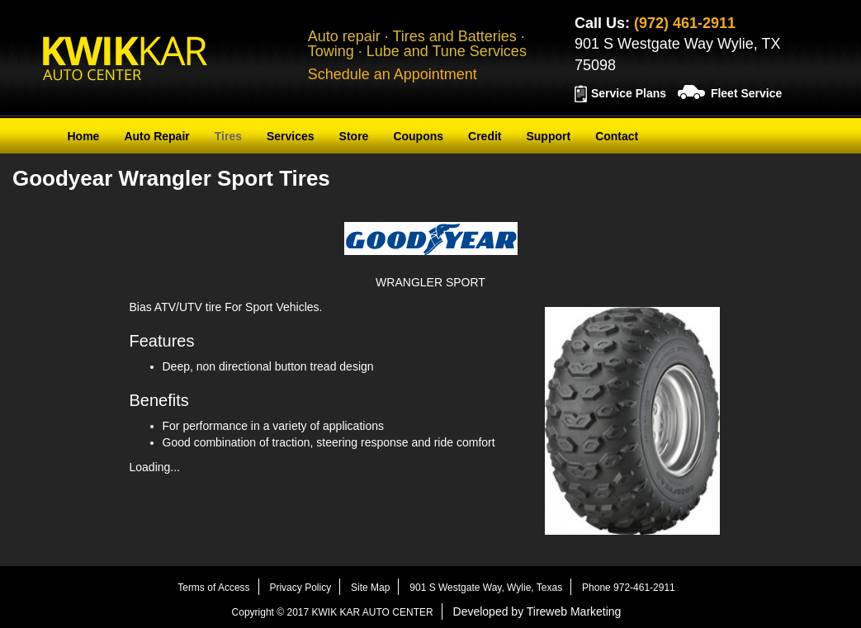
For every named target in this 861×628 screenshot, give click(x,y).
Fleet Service (746, 93)
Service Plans (628, 93)
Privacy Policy (300, 587)
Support (548, 136)
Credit (484, 136)
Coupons (418, 136)
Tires (228, 136)
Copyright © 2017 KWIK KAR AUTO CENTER (332, 612)
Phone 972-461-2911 (628, 587)
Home (84, 136)
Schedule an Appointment (392, 74)
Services (291, 136)
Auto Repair (156, 136)
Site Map (370, 587)
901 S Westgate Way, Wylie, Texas (485, 587)
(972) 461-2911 (685, 23)
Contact (616, 136)
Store (354, 136)
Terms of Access (213, 587)
